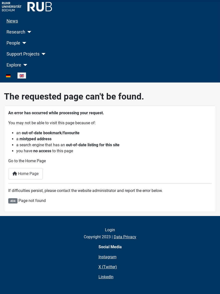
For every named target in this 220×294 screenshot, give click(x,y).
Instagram (107, 256)
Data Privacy (125, 236)
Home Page (25, 173)
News (12, 21)
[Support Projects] (43, 54)
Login (110, 230)
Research (15, 32)
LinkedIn (106, 276)
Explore (13, 65)
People (13, 43)
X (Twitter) (107, 266)
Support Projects (23, 54)
